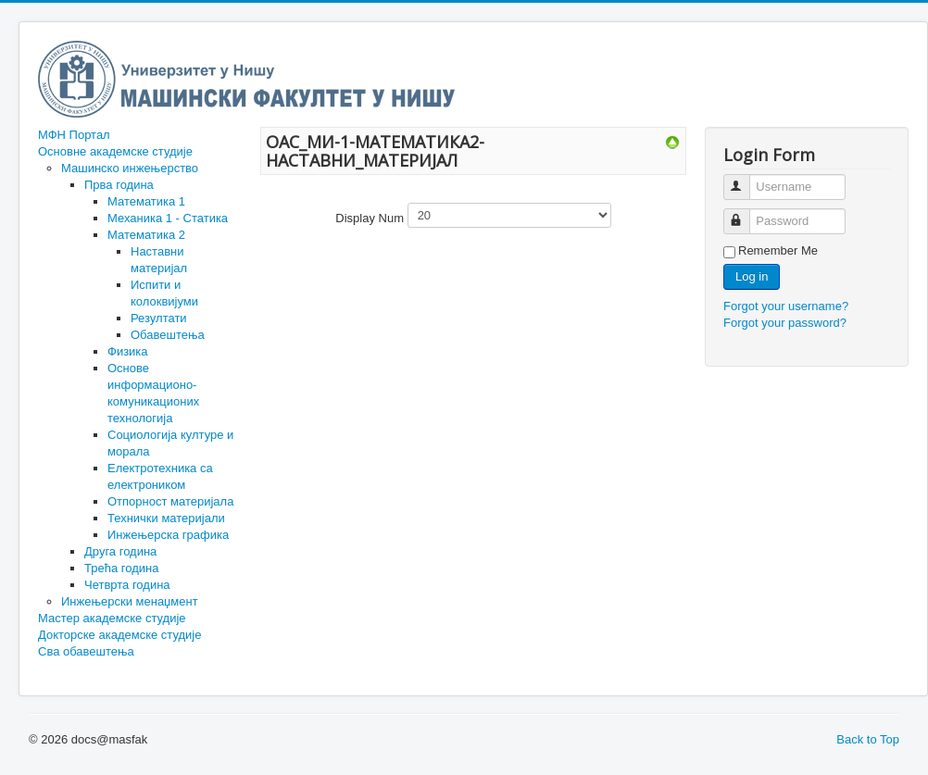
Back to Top (867, 739)
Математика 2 (146, 235)
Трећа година (121, 568)
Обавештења (168, 335)
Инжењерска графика (168, 535)
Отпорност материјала (170, 501)
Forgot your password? (784, 323)
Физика (127, 351)
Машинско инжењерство (129, 168)
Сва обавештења (86, 651)
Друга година (120, 551)
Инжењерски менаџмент (129, 601)
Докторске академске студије (119, 635)
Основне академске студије (115, 151)
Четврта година (127, 585)
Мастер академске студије (112, 618)
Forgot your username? (785, 306)
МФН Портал (74, 135)
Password (745, 213)
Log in (751, 276)
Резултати (159, 318)
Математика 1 (146, 201)
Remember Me (778, 250)
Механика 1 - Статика (167, 218)
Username (745, 179)
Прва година (119, 185)
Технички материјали (166, 518)
